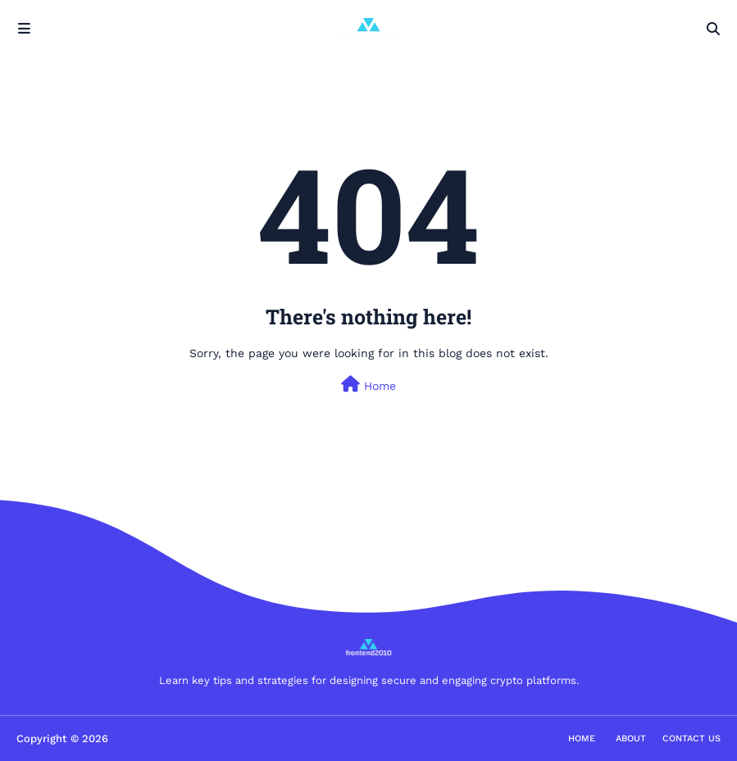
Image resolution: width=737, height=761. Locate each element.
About (631, 738)
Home (368, 384)
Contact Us (691, 738)
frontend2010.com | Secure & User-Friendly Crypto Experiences (276, 738)
